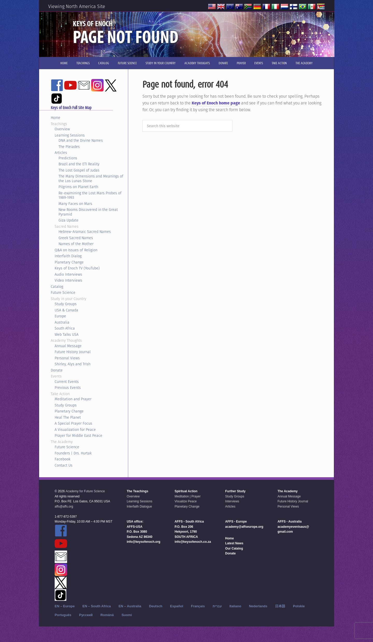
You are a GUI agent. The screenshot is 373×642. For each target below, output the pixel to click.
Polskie (299, 606)
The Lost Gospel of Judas (79, 170)
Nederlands (258, 606)
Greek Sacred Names (76, 237)
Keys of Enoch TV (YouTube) (77, 268)
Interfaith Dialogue (139, 506)
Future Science (63, 292)
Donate (57, 370)
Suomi (126, 615)
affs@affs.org (64, 506)
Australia (62, 322)
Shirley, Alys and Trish (72, 364)
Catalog (57, 286)
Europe (60, 316)
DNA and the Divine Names (81, 140)
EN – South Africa (96, 606)
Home (55, 117)
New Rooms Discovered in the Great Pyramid (88, 212)
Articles (61, 152)
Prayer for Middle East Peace (78, 435)
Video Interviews (68, 280)
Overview (62, 129)
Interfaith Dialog (68, 256)
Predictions (68, 158)
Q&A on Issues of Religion (76, 250)
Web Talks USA (66, 334)
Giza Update (68, 220)
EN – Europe (65, 606)
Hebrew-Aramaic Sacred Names (85, 231)
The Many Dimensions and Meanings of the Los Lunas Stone (91, 178)
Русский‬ (86, 615)
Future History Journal (73, 351)
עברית (217, 606)
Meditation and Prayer (73, 399)
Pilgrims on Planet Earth (78, 186)
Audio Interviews (68, 274)
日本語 (280, 606)
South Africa (65, 328)
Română (107, 615)
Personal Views (67, 358)
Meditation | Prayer (188, 496)
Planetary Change (69, 262)
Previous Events (68, 387)
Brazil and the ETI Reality (79, 164)
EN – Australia (130, 606)
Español (176, 606)
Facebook (62, 459)
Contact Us (64, 465)
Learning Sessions (70, 135)
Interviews (232, 501)
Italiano (235, 606)
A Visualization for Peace (75, 429)
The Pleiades (69, 146)
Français (198, 606)
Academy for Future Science (85, 491)
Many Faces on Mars (75, 203)
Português (63, 615)
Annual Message (68, 345)
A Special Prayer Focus (73, 423)
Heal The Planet (68, 417)
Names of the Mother (76, 243)
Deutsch (155, 606)
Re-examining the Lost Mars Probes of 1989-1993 (90, 195)
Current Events (67, 381)
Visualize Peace (186, 501)
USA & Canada (66, 310)
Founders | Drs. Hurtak (73, 453)
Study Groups (66, 303)
